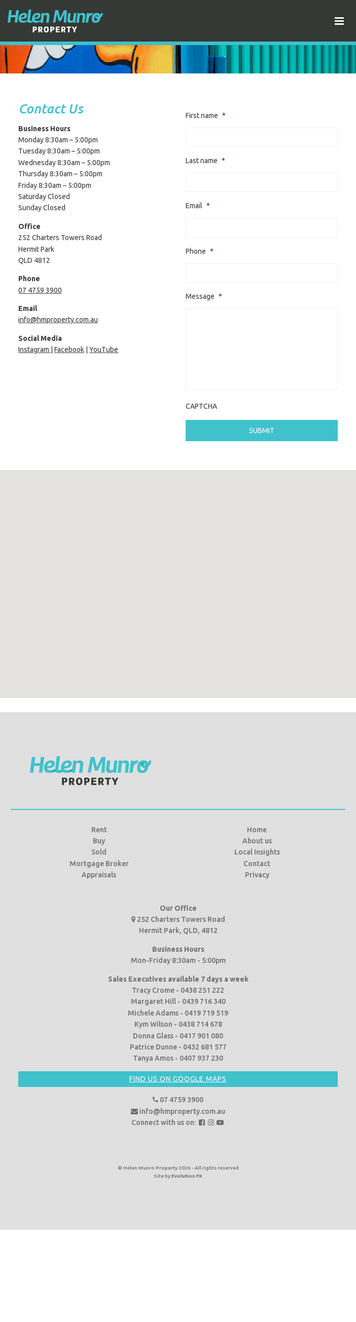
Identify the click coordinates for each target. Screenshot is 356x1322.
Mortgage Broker (99, 863)
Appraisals (99, 875)
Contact (256, 863)
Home (257, 829)
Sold (98, 852)
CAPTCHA (201, 406)
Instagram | (35, 349)
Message (204, 296)
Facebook (69, 349)
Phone (199, 251)
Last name (205, 161)
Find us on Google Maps (178, 1078)
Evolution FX (186, 1175)
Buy (99, 840)
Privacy (257, 875)
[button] (178, 574)
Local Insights (257, 852)
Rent (99, 829)
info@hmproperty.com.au (58, 320)
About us (257, 840)
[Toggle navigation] (339, 21)
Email (198, 206)
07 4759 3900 (40, 290)
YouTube (103, 349)
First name (206, 115)
